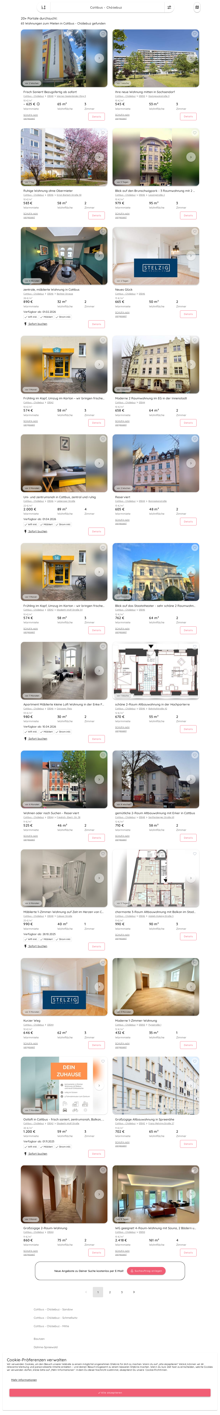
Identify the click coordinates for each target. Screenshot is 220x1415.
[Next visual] (99, 58)
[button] (38, 104)
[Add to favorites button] (103, 34)
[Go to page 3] (122, 1292)
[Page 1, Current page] (98, 1292)
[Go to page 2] (110, 1292)
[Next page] (134, 1292)
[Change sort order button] (43, 7)
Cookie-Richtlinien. (156, 1369)
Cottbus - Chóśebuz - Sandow (53, 1309)
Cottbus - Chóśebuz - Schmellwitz (55, 1317)
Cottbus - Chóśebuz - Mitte (51, 1326)
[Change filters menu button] (169, 7)
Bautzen (39, 1338)
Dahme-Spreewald (46, 1346)
